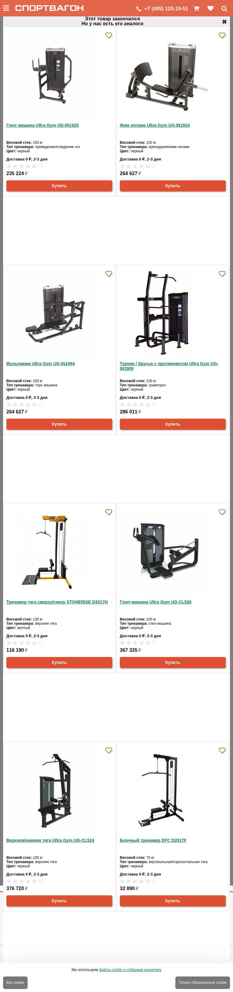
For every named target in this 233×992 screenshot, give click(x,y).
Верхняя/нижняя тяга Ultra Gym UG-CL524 (50, 840)
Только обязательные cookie (203, 982)
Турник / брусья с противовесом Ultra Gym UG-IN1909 (169, 366)
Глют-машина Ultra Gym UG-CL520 (155, 602)
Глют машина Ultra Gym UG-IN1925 (42, 125)
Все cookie (15, 982)
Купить (59, 185)
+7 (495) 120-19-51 (166, 9)
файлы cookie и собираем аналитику (130, 970)
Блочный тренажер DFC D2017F (153, 840)
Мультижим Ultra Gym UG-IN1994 (40, 363)
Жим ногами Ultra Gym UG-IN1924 (155, 125)
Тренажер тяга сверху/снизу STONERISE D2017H (57, 602)
